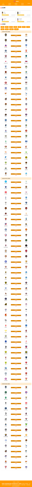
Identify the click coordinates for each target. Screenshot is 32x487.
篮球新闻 (22, 4)
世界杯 (16, 29)
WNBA (11, 29)
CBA (7, 29)
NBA (2, 29)
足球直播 (9, 3)
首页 (3, 3)
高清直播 (16, 35)
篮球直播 (16, 3)
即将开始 (16, 51)
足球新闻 (16, 4)
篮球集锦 (9, 4)
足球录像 (22, 3)
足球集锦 (3, 4)
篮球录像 (29, 3)
